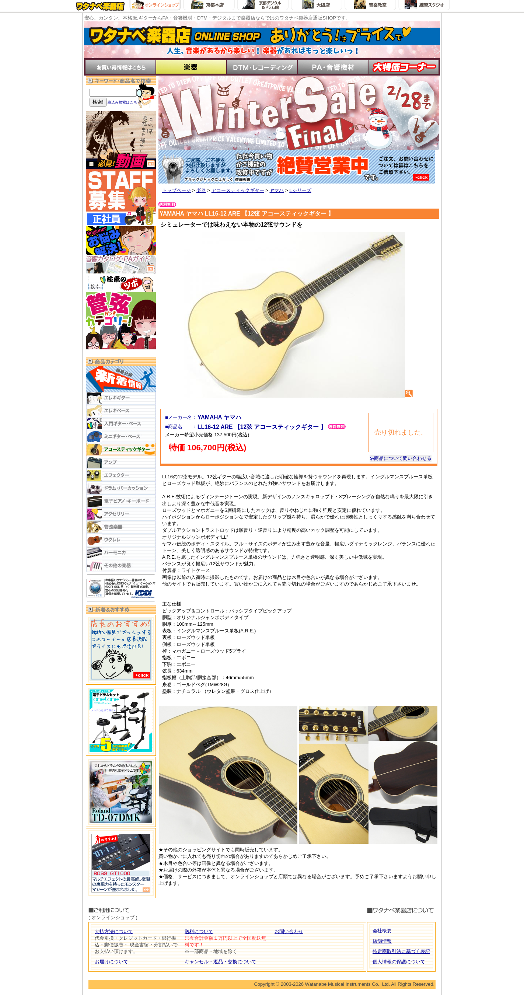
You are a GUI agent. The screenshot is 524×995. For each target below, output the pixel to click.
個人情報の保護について (399, 961)
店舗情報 (382, 941)
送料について (199, 931)
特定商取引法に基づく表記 (401, 951)
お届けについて (111, 961)
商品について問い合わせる (401, 458)
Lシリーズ (300, 190)
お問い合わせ (289, 931)
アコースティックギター (238, 190)
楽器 (201, 190)
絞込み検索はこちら (124, 102)
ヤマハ (276, 190)
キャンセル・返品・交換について (220, 961)
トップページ (176, 190)
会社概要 (382, 930)
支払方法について (114, 931)
